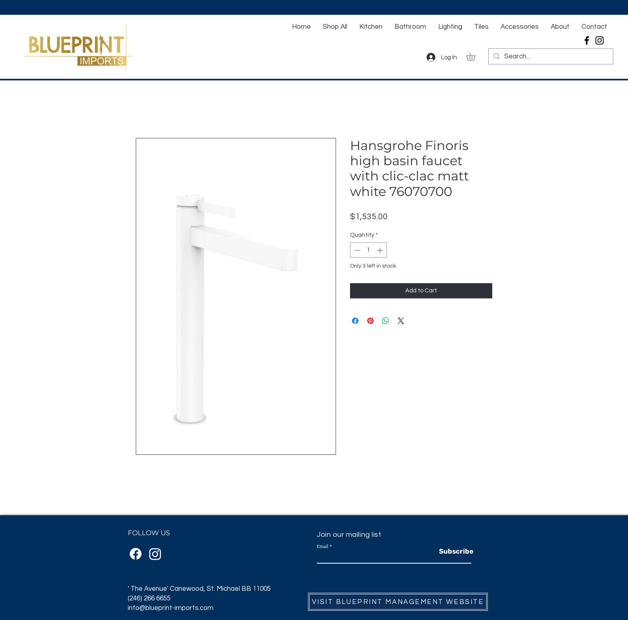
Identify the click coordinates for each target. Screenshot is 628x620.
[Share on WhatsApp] (385, 321)
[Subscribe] (456, 551)
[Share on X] (401, 321)
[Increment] (380, 250)
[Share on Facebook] (355, 321)
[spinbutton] (368, 250)
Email (322, 546)
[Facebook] (586, 40)
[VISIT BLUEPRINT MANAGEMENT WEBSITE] (398, 602)
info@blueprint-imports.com (170, 608)
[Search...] (550, 57)
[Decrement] (356, 250)
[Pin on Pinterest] (370, 321)
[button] (474, 56)
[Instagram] (599, 40)
